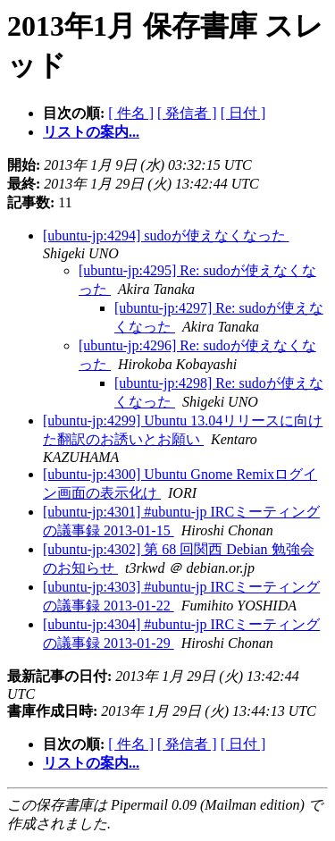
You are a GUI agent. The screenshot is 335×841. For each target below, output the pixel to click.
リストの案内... (91, 131)
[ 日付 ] (243, 113)
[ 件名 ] (131, 113)
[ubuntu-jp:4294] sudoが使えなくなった (166, 235)
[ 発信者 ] (187, 113)
